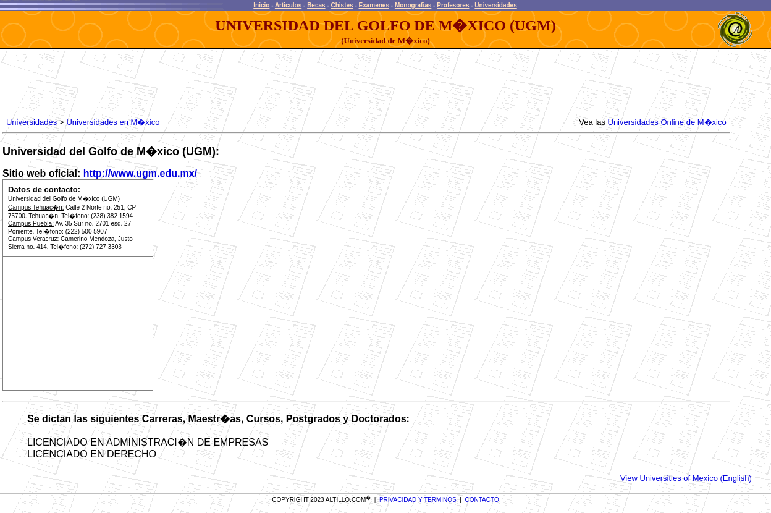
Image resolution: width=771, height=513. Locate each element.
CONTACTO (482, 499)
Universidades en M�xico (112, 122)
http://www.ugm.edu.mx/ (140, 173)
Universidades (495, 5)
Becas (316, 5)
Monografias (413, 5)
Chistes (342, 5)
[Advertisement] (228, 83)
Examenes (374, 5)
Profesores (453, 5)
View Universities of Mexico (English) (686, 478)
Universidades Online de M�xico (667, 122)
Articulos (288, 5)
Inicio (261, 5)
